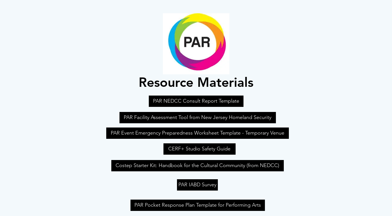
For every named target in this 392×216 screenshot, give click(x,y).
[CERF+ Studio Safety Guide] (199, 149)
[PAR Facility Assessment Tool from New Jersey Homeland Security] (197, 117)
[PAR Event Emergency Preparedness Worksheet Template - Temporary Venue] (197, 133)
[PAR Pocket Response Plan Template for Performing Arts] (197, 205)
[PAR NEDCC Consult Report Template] (196, 101)
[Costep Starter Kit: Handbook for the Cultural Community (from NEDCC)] (197, 165)
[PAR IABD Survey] (197, 185)
